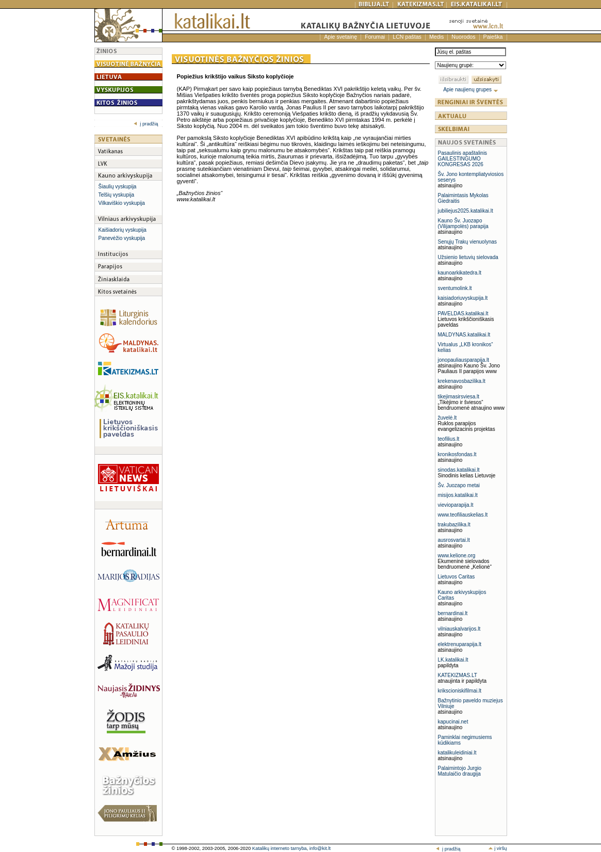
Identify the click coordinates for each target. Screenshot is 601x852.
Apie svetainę (340, 37)
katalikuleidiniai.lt (457, 752)
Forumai (375, 37)
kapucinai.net (453, 722)
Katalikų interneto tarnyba (279, 848)
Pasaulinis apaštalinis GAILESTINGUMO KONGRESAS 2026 (463, 158)
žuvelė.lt (447, 418)
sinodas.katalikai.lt (459, 470)
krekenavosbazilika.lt (461, 381)
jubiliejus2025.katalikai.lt (465, 211)
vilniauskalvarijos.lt (459, 629)
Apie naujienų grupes (470, 89)
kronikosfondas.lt (457, 454)
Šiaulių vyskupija (118, 186)
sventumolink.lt (455, 288)
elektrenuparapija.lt (460, 644)
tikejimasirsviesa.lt (459, 396)
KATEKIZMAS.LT (457, 675)
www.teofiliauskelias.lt (463, 515)
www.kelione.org (457, 555)
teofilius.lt (449, 439)
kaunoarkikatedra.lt (460, 273)
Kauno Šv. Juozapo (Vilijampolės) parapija (463, 223)
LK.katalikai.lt (453, 660)
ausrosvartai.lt (454, 540)
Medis (436, 37)
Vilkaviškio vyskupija (122, 203)
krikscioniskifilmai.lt (459, 691)
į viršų (497, 848)
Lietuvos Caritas (456, 577)
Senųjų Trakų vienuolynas (467, 242)
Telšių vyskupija (116, 195)
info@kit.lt (320, 848)
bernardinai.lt (453, 613)
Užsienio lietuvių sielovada (468, 257)
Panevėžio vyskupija (122, 238)
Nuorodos (463, 37)
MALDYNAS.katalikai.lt (464, 334)
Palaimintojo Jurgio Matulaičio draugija (460, 771)
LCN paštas (407, 37)
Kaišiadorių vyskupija (123, 230)
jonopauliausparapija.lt (464, 360)
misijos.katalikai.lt (458, 495)
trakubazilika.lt (454, 524)
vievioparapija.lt (456, 505)
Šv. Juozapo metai (459, 485)
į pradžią (146, 123)
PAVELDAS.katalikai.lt (463, 313)
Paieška (493, 37)
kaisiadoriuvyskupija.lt (463, 298)
